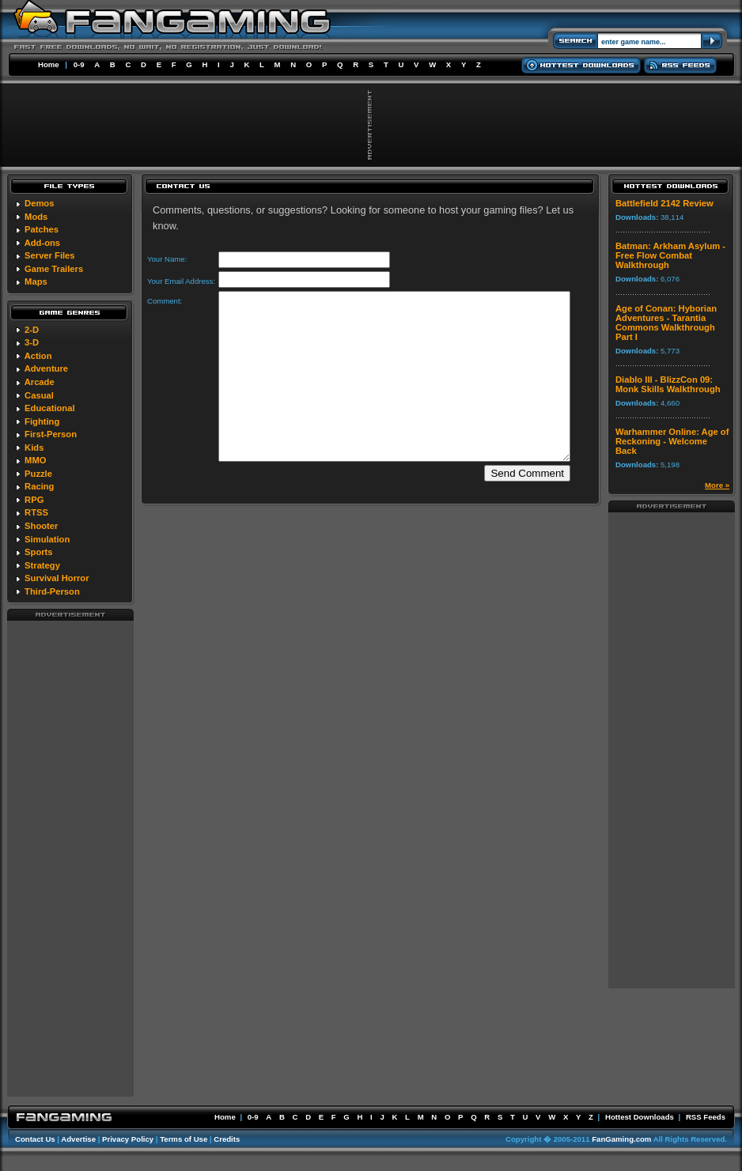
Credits (227, 1139)
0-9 (79, 64)
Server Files (49, 255)
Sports (38, 552)
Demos (39, 203)
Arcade (40, 382)
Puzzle (38, 473)
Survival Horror (57, 578)
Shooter (41, 526)
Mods (36, 216)
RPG (34, 499)
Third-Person (52, 591)
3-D (32, 342)
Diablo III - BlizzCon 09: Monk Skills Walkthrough (668, 384)
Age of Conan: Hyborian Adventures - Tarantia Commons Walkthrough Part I (666, 323)
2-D (32, 329)
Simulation (47, 539)
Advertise (78, 1139)
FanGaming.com (621, 1139)
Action (38, 356)
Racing (39, 486)
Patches (42, 229)
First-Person (51, 434)
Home (48, 64)
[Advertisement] (70, 858)
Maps (36, 281)
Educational (49, 408)
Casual (39, 395)
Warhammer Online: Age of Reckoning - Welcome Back (672, 441)
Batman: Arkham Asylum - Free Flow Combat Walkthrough (670, 255)
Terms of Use (183, 1139)
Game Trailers (54, 269)
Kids (34, 447)
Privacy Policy (127, 1139)
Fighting (42, 421)
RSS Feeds (705, 1116)
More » (717, 485)
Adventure (46, 368)
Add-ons (42, 242)
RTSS (36, 512)
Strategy (42, 565)
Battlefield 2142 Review (664, 203)
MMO (35, 460)
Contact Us (35, 1139)
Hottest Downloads (639, 1116)
